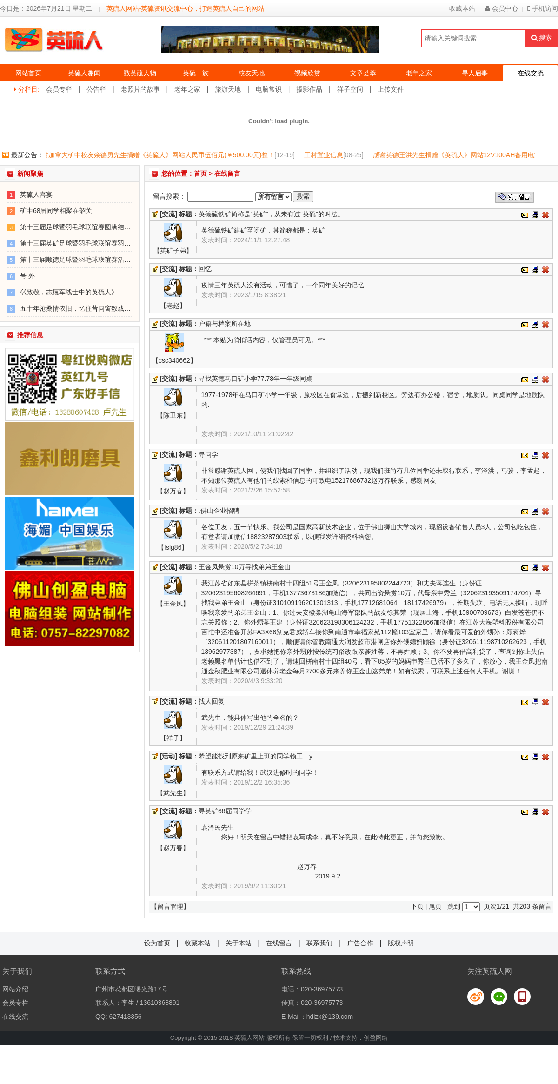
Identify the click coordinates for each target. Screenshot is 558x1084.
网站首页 (28, 73)
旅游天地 (228, 89)
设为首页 (157, 943)
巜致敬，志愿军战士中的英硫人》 (69, 292)
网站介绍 (15, 989)
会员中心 (501, 8)
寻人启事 (475, 73)
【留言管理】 (170, 906)
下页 (417, 906)
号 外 (27, 275)
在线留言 (279, 943)
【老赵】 (173, 305)
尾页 (435, 906)
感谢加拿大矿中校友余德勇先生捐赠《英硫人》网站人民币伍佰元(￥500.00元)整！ (157, 155)
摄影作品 (309, 89)
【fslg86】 (173, 547)
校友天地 (252, 73)
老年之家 (419, 73)
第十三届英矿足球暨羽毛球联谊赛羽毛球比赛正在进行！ (101, 243)
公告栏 (96, 89)
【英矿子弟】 (173, 250)
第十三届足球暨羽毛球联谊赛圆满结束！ (78, 227)
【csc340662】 (174, 360)
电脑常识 (269, 89)
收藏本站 (462, 8)
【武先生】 (173, 793)
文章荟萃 (363, 73)
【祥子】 (173, 738)
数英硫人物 (140, 73)
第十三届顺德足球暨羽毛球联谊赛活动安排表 (85, 259)
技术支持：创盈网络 (360, 1037)
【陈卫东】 (173, 415)
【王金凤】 (173, 603)
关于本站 (239, 943)
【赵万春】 (173, 491)
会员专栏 (59, 89)
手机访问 (542, 8)
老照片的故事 (140, 89)
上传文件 (391, 89)
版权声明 (401, 943)
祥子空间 (350, 89)
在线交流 (531, 73)
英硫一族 (196, 73)
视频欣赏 (307, 73)
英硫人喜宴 (36, 194)
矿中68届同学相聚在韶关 (56, 210)
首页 (200, 173)
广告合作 (360, 943)
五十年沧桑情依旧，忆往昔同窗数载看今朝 (82, 308)
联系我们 (319, 943)
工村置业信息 (325, 155)
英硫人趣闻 (84, 73)
